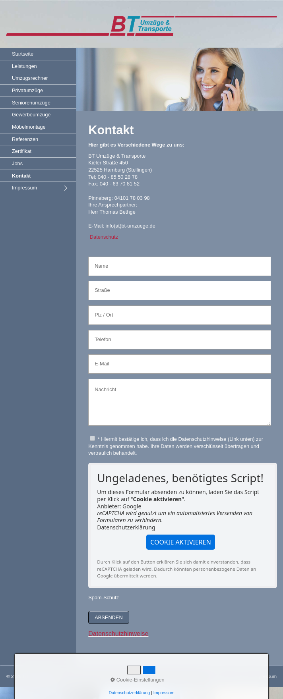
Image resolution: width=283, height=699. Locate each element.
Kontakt (21, 176)
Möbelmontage (29, 127)
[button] (180, 542)
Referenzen (25, 139)
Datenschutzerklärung (126, 527)
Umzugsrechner (30, 78)
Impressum (24, 188)
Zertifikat (21, 151)
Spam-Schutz (103, 598)
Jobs (17, 163)
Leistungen (24, 66)
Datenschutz (104, 237)
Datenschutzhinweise (118, 633)
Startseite (22, 54)
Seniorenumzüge (31, 103)
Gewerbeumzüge (31, 115)
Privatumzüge (27, 90)
